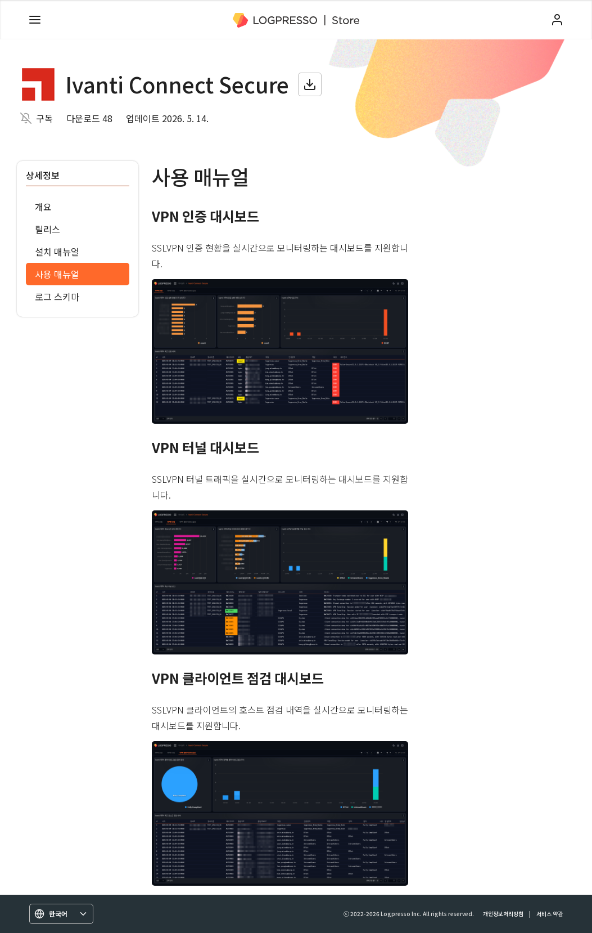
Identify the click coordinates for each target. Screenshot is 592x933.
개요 (43, 206)
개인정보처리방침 (503, 913)
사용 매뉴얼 (57, 274)
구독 (44, 118)
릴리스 (47, 229)
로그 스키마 (57, 296)
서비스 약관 (549, 913)
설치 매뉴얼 (57, 251)
